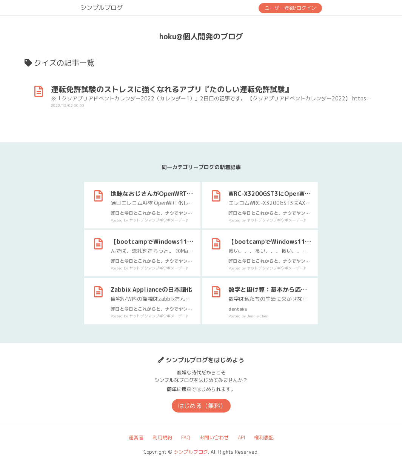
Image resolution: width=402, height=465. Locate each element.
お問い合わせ (214, 437)
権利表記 (264, 437)
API (241, 437)
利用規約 (162, 437)
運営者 (136, 437)
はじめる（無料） (202, 406)
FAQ (185, 437)
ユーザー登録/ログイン (290, 8)
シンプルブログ (101, 7)
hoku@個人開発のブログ (201, 36)
